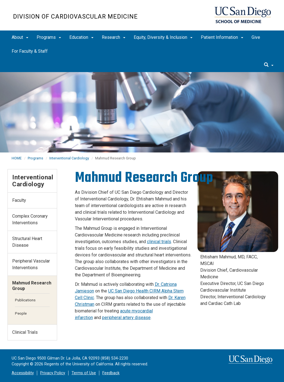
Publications (25, 300)
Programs (49, 37)
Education (81, 37)
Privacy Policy (52, 373)
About (20, 37)
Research (113, 37)
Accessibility (23, 373)
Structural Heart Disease (27, 242)
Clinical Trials (25, 332)
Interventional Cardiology (69, 158)
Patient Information (222, 37)
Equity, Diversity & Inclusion (163, 37)
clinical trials (159, 241)
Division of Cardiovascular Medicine (75, 16)
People (21, 313)
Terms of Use (84, 373)
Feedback (111, 373)
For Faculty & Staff (30, 51)
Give (256, 37)
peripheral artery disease (126, 317)
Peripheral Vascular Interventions (31, 264)
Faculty (19, 200)
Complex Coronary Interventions (30, 219)
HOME (17, 158)
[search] (269, 65)
